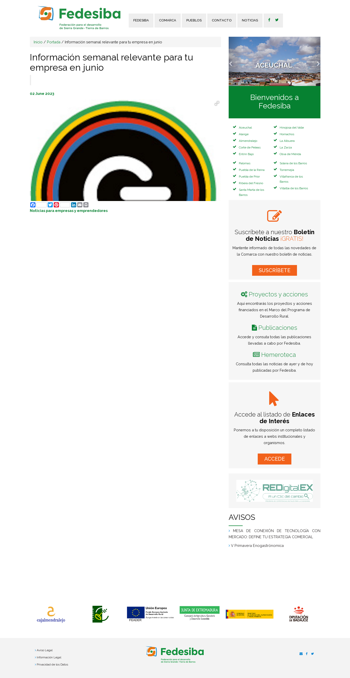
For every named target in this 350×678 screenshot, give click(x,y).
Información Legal (49, 657)
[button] (235, 61)
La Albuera (287, 141)
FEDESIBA (141, 20)
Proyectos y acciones (278, 294)
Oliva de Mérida (290, 154)
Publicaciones (277, 327)
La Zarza (286, 147)
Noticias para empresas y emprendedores (69, 210)
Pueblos (194, 20)
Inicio (38, 42)
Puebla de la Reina (252, 170)
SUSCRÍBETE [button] (274, 270)
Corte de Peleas (250, 147)
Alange (244, 134)
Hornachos (287, 134)
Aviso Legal (45, 650)
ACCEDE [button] (274, 459)
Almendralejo (248, 141)
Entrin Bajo (246, 154)
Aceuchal (245, 127)
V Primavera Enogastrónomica (257, 545)
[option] (51, 615)
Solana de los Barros (293, 163)
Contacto (222, 20)
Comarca (167, 20)
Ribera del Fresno (251, 183)
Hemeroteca (278, 354)
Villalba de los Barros (294, 188)
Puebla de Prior (249, 176)
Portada (53, 42)
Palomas (244, 163)
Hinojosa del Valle (292, 127)
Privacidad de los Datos (52, 664)
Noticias (250, 20)
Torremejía (287, 170)
